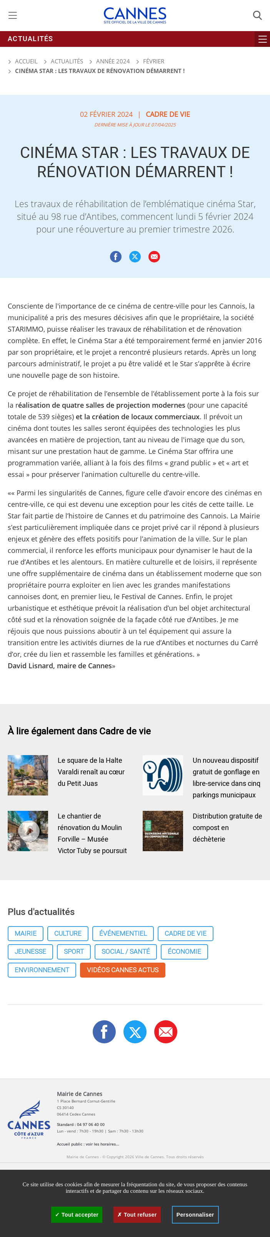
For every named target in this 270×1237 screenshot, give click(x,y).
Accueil (23, 61)
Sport (74, 951)
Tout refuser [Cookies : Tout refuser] (137, 1215)
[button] (154, 256)
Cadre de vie (186, 933)
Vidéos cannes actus (122, 970)
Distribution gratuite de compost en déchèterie (227, 828)
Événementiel (123, 933)
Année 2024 (113, 61)
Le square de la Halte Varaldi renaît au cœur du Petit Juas (91, 772)
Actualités (30, 39)
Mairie (26, 933)
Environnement (42, 970)
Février (153, 61)
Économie (184, 951)
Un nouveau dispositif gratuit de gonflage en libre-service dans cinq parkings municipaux (226, 777)
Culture (68, 933)
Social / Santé (126, 951)
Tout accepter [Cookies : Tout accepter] (76, 1215)
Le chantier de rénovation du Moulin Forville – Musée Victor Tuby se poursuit (92, 833)
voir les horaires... (102, 1144)
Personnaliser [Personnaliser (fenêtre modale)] (195, 1215)
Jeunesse (30, 951)
